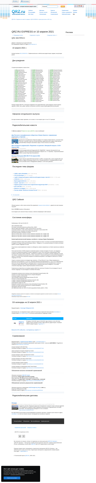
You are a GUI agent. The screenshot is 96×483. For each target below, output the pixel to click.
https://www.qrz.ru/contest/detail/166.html (35, 367)
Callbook (30, 10)
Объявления (54, 12)
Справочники (65, 10)
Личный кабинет (18, 421)
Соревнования (54, 14)
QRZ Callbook (18, 199)
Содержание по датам (35, 35)
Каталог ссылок (43, 12)
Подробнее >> (41, 323)
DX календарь (31, 12)
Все (74, 14)
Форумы (75, 10)
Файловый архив (66, 14)
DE (79, 6)
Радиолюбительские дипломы (25, 395)
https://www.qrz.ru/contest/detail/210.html (35, 352)
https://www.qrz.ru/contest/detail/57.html (34, 356)
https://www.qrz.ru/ (33, 44)
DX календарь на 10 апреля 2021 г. (27, 302)
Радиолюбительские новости (24, 125)
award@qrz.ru (15, 413)
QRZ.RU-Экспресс (52, 441)
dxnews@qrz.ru (57, 311)
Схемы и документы (67, 12)
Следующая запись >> (52, 35)
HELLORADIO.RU (24, 53)
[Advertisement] (48, 25)
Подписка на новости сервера (23, 19)
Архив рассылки (45, 421)
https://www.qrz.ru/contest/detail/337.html (35, 348)
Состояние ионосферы (22, 217)
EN (75, 6)
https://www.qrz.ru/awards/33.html (26, 410)
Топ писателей (15, 194)
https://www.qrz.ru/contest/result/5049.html (34, 390)
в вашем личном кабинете (44, 205)
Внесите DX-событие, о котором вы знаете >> (26, 330)
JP (83, 6)
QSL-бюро (30, 14)
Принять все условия (12, 478)
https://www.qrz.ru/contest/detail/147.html (35, 380)
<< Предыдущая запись (17, 35)
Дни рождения (18, 60)
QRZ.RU (13, 19)
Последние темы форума (23, 167)
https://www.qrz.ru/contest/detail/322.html (35, 360)
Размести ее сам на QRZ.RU (28, 131)
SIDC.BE (28, 296)
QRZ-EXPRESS (34, 19)
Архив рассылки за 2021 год (45, 19)
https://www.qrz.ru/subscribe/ (23, 344)
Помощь (75, 12)
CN (81, 6)
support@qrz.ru (24, 451)
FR (77, 6)
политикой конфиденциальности (17, 474)
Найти (62, 6)
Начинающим (43, 14)
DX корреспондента (24, 313)
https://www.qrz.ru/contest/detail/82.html (34, 363)
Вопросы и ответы (31, 427)
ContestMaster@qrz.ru (41, 341)
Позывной (44, 6)
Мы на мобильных (35, 421)
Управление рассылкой (20, 427)
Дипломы (42, 10)
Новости (53, 10)
